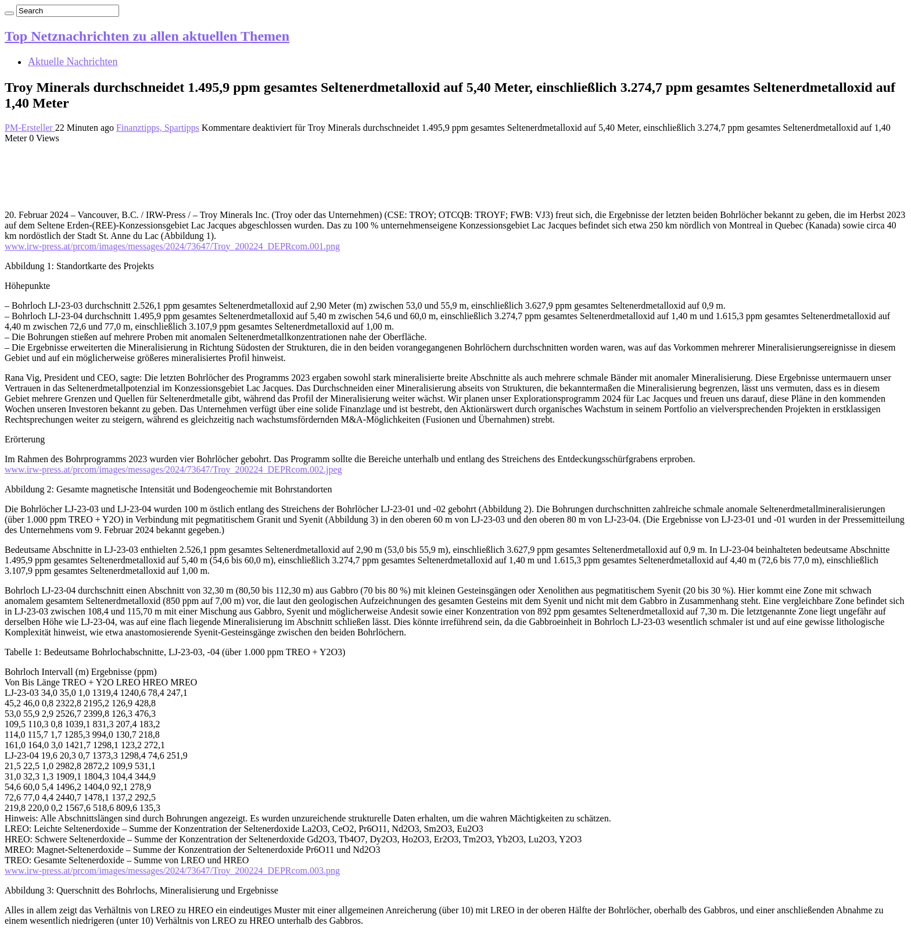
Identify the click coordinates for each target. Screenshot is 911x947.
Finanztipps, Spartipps (157, 128)
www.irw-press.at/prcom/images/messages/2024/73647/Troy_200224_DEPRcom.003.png (172, 870)
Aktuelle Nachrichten (72, 61)
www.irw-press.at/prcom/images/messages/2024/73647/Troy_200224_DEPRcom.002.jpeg (173, 469)
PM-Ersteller (30, 128)
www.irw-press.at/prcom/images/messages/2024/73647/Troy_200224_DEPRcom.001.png (172, 246)
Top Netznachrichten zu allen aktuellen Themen (147, 36)
